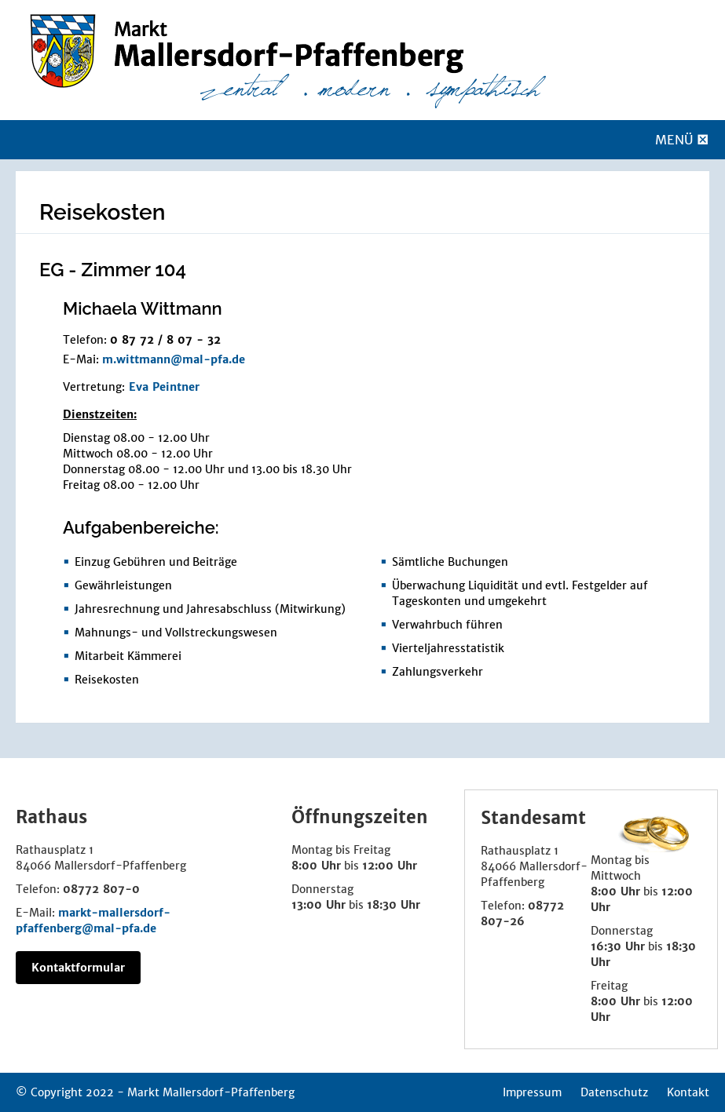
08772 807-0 (101, 889)
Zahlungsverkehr (437, 672)
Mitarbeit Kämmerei (128, 656)
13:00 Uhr (318, 905)
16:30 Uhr (618, 946)
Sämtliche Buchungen (450, 562)
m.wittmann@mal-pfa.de (173, 359)
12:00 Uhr (389, 866)
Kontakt (688, 1092)
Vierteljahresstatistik (448, 648)
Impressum (532, 1092)
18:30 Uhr (393, 905)
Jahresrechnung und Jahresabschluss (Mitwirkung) (210, 609)
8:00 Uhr (316, 866)
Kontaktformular (78, 968)
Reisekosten (107, 680)
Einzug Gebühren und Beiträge (156, 562)
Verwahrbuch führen (447, 625)
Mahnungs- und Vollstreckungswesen (176, 632)
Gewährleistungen (123, 585)
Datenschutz (614, 1092)
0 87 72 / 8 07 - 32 (165, 340)
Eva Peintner (164, 387)
